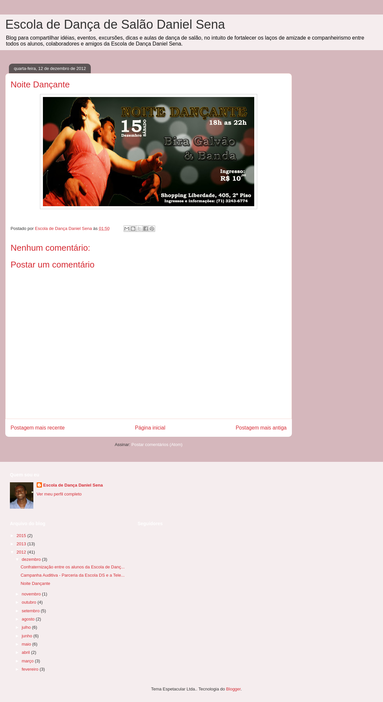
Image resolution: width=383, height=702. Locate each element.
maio (27, 644)
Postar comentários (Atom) (157, 444)
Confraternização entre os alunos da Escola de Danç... (72, 566)
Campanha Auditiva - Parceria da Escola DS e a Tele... (72, 575)
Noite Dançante (35, 583)
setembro (31, 610)
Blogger (233, 688)
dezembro (32, 559)
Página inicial (150, 428)
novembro (32, 593)
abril (26, 652)
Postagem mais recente (38, 428)
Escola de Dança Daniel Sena (73, 485)
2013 (22, 543)
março (28, 660)
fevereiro (31, 669)
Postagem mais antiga (261, 428)
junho (27, 635)
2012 (22, 552)
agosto (29, 619)
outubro (30, 602)
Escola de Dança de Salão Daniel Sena (115, 24)
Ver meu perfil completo (59, 494)
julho (27, 627)
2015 (22, 535)
